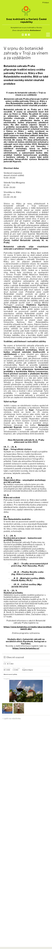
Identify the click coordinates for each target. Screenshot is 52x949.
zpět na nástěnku (12, 718)
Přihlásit (45, 3)
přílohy (15, 674)
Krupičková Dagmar (27, 669)
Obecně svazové (15, 657)
